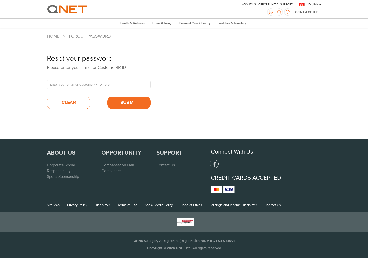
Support (286, 4)
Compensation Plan (118, 165)
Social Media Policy (159, 205)
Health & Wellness (132, 23)
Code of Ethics (191, 205)
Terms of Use (127, 205)
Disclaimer (102, 205)
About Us (249, 4)
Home (53, 36)
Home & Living (161, 23)
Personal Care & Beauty (195, 23)
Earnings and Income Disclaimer (233, 205)
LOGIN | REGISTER (305, 12)
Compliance (112, 170)
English (314, 4)
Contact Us (165, 165)
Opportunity (268, 4)
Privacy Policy (77, 205)
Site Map (53, 205)
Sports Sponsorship (63, 176)
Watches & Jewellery (232, 23)
